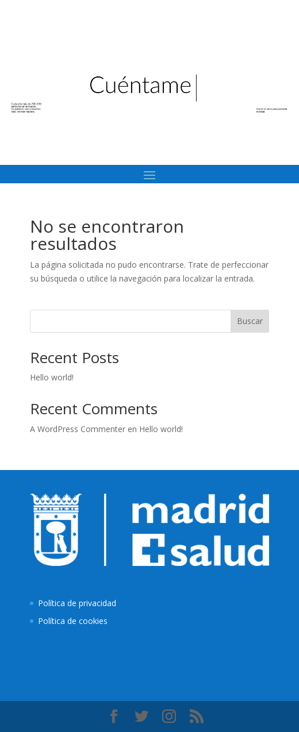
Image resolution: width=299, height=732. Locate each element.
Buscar (250, 320)
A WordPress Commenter (77, 428)
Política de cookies (73, 620)
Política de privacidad (77, 603)
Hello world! (52, 377)
